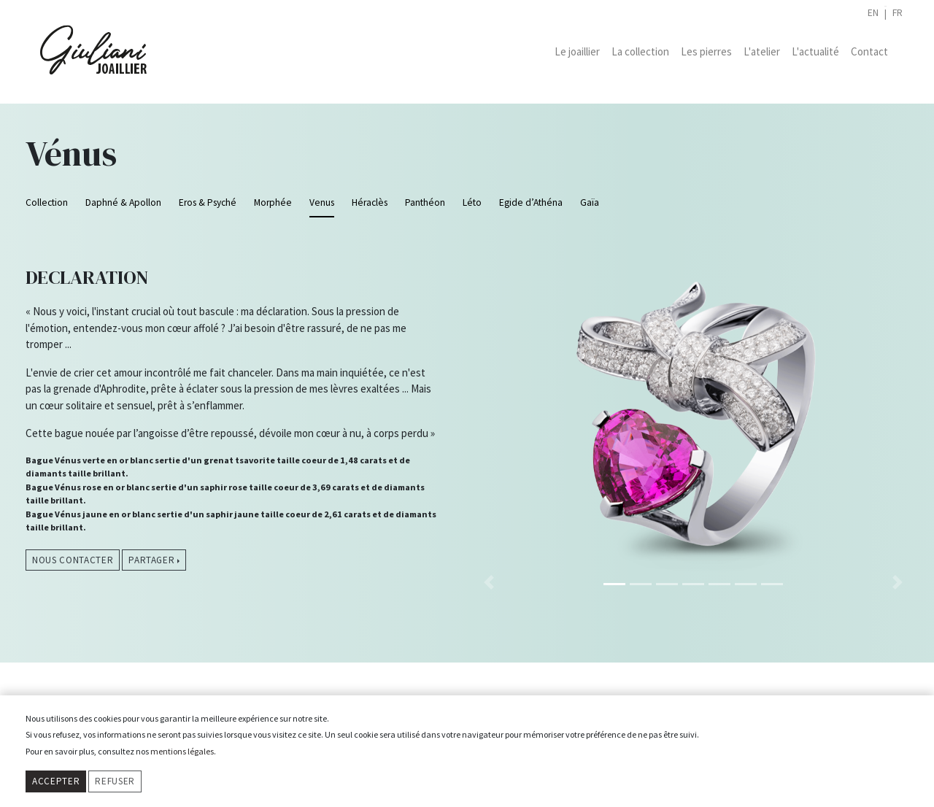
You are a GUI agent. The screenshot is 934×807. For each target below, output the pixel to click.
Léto (472, 202)
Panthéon (425, 202)
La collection (640, 51)
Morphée (273, 202)
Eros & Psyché (207, 202)
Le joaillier (577, 51)
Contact (869, 51)
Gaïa (589, 202)
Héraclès (369, 202)
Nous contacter (72, 560)
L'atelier (762, 51)
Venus (321, 202)
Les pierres (706, 51)
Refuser (115, 781)
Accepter (56, 781)
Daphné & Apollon (123, 202)
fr (897, 13)
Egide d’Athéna (531, 202)
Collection (47, 202)
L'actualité (815, 51)
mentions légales (182, 751)
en (873, 13)
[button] (489, 413)
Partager (151, 560)
